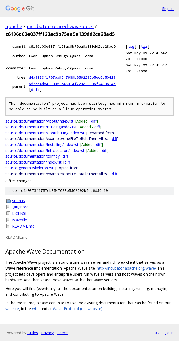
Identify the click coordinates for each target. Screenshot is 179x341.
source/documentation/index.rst (33, 162)
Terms (62, 332)
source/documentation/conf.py (32, 156)
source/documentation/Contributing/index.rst (44, 132)
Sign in (168, 8)
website (12, 308)
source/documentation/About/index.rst (39, 121)
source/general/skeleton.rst (29, 167)
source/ (18, 200)
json (169, 332)
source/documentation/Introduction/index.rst (44, 150)
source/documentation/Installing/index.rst (41, 144)
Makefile (19, 219)
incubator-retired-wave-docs (60, 26)
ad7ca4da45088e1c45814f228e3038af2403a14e (72, 83)
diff (35, 89)
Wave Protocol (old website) (78, 308)
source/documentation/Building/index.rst (41, 126)
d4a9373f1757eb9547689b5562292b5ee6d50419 (72, 77)
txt (156, 332)
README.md (23, 226)
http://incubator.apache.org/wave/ (126, 268)
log (131, 46)
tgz (144, 46)
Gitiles (32, 332)
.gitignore (20, 206)
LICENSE (19, 213)
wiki (35, 308)
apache (13, 26)
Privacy (47, 332)
